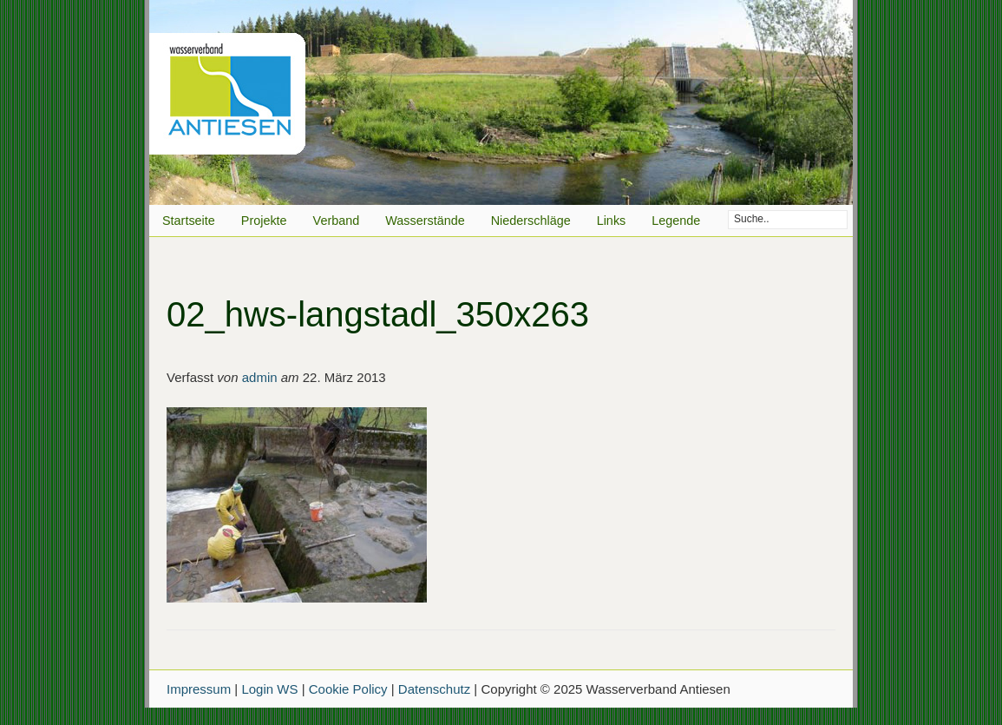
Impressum (199, 689)
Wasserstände (424, 220)
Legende (676, 220)
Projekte (264, 220)
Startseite (188, 220)
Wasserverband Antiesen (501, 102)
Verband (336, 220)
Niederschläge (531, 220)
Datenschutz (434, 689)
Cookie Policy (348, 689)
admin (260, 377)
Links (611, 220)
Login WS (269, 689)
